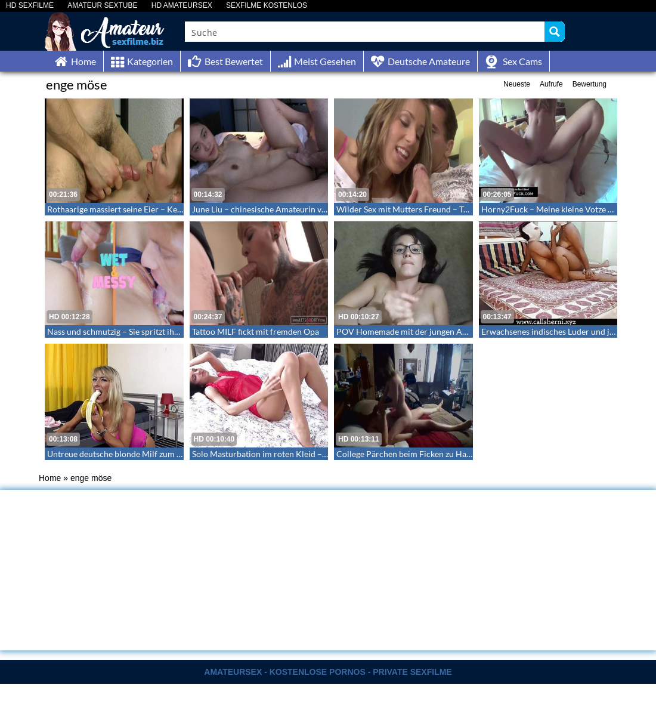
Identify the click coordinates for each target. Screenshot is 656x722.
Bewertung (590, 84)
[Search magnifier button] (554, 31)
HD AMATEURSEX (181, 5)
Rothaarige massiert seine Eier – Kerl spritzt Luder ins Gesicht (160, 209)
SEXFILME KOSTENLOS (266, 5)
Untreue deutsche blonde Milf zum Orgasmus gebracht (148, 454)
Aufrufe (551, 84)
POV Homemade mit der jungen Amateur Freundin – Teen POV (453, 331)
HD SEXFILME (30, 5)
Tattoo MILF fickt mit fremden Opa (255, 331)
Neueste (516, 84)
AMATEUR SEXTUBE (102, 5)
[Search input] (365, 31)
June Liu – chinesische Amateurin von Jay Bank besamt (293, 209)
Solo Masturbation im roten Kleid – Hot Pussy (276, 454)
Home (50, 478)
